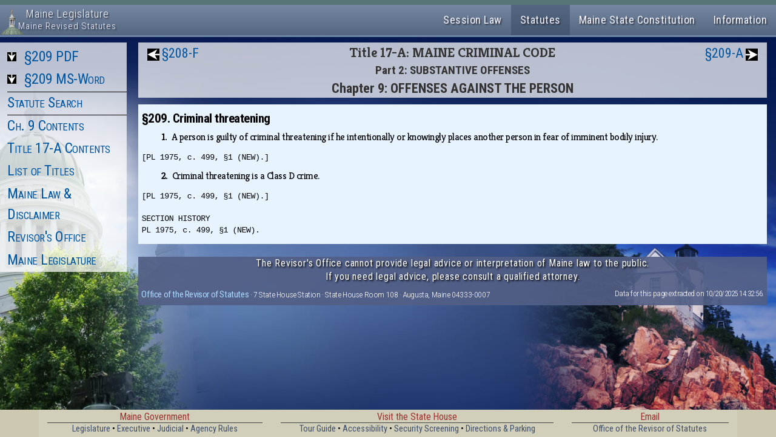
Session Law (472, 19)
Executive (133, 429)
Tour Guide (317, 429)
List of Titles (40, 170)
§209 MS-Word (64, 78)
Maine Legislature (51, 259)
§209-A (724, 53)
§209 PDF (51, 56)
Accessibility (365, 429)
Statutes (540, 19)
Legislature (91, 429)
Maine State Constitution (637, 19)
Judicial (170, 429)
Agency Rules (214, 429)
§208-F (180, 53)
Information (741, 19)
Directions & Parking (500, 429)
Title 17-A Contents (58, 148)
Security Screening (426, 429)
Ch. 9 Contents (45, 125)
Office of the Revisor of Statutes (195, 294)
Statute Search (44, 102)
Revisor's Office (46, 236)
